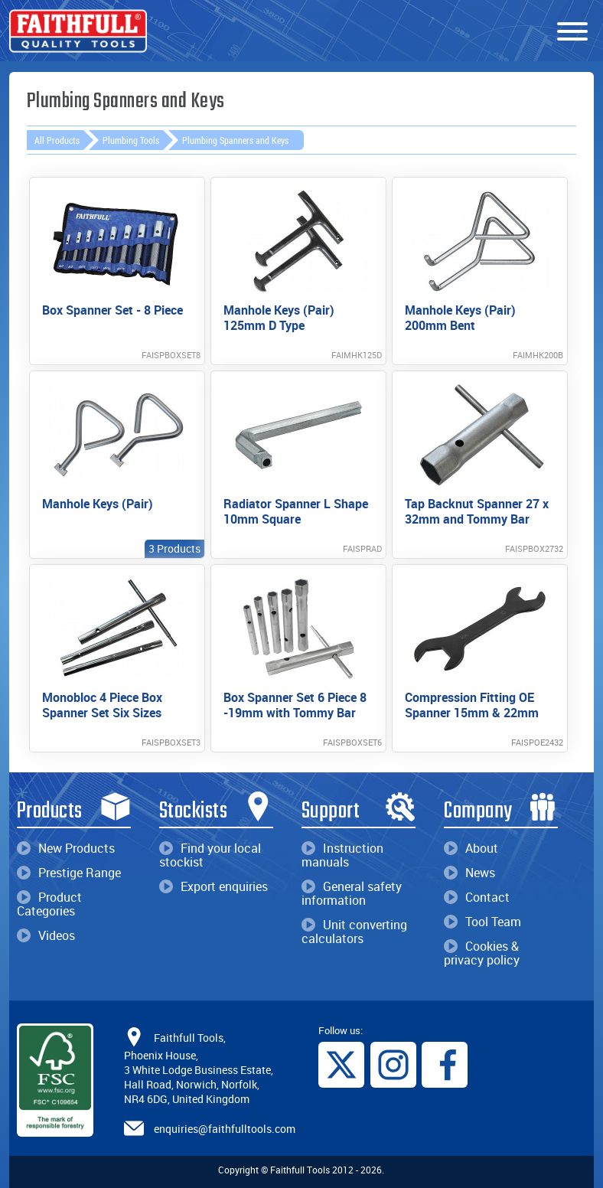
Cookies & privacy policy (482, 953)
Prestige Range (69, 872)
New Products (66, 848)
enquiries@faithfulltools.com (224, 1128)
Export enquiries (213, 886)
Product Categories (49, 904)
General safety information (352, 893)
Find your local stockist (210, 855)
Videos (46, 935)
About (471, 848)
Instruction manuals (342, 855)
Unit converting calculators (354, 931)
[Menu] (572, 32)
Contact (477, 897)
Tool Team (482, 921)
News (469, 872)
